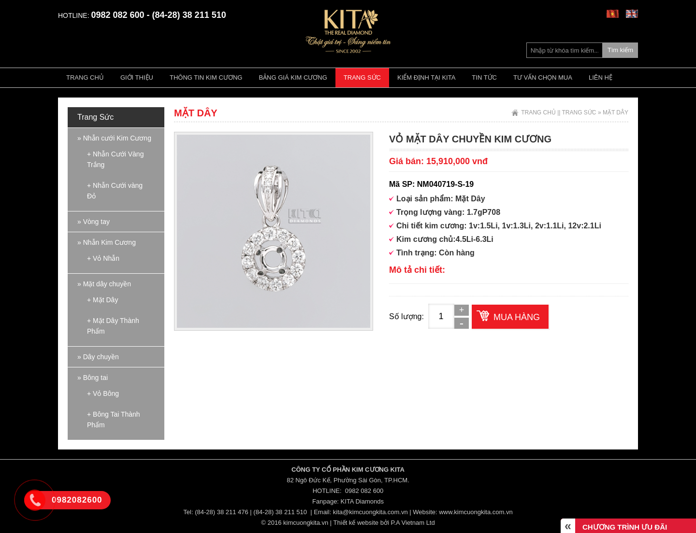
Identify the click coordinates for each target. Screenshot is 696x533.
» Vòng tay (93, 221)
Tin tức (484, 77)
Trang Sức (362, 77)
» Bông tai (92, 377)
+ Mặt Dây (102, 300)
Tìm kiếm (620, 50)
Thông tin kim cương (206, 77)
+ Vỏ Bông (103, 393)
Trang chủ (85, 77)
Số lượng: (406, 316)
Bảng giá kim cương (293, 77)
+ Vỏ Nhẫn (103, 258)
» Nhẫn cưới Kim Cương (114, 138)
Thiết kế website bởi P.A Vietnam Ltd (384, 522)
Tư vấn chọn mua (542, 77)
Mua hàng (516, 317)
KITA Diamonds (362, 501)
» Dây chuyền (98, 357)
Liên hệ (600, 77)
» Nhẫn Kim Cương (106, 242)
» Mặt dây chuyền (104, 284)
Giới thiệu (136, 77)
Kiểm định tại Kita (426, 77)
